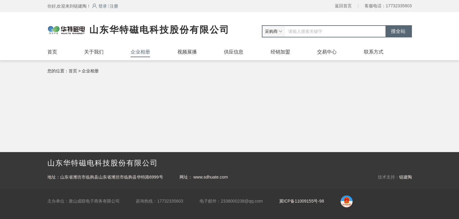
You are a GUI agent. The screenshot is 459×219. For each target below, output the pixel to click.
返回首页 (343, 5)
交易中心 (327, 51)
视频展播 (187, 51)
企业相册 (140, 51)
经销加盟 (280, 51)
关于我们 (94, 51)
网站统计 (8, 216)
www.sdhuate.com (210, 177)
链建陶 (405, 177)
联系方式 (373, 51)
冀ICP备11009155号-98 (301, 201)
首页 (52, 51)
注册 (114, 6)
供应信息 (233, 51)
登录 (99, 6)
